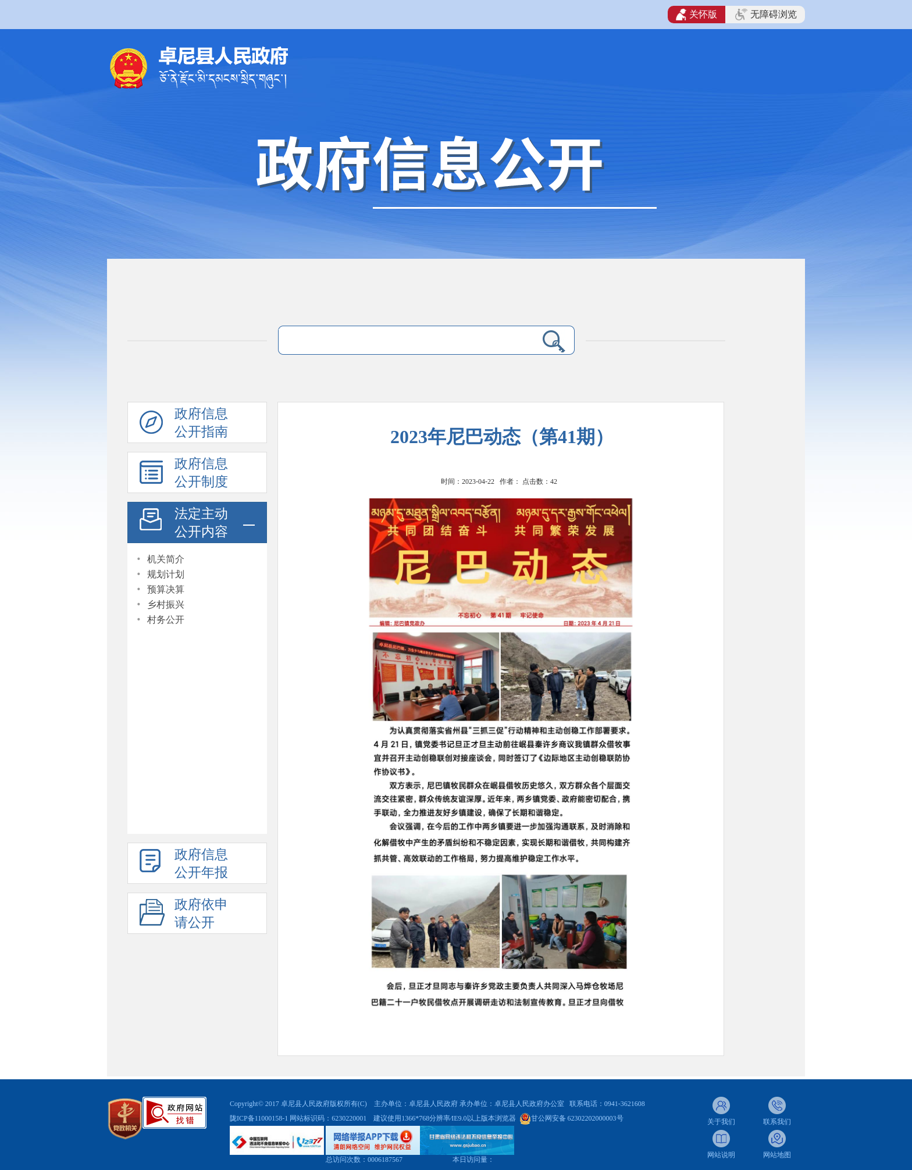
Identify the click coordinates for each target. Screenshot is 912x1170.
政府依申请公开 (201, 913)
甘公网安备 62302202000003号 (577, 1118)
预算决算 (165, 589)
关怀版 (696, 14)
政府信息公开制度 (201, 472)
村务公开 (165, 620)
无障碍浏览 (766, 14)
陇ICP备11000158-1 (260, 1118)
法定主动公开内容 (201, 522)
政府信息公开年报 (201, 863)
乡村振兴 (165, 604)
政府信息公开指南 (201, 422)
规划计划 (165, 574)
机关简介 (165, 559)
